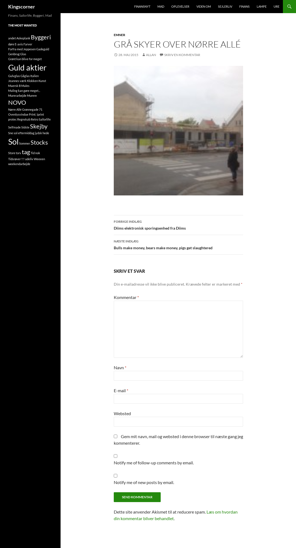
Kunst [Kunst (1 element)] (42, 81)
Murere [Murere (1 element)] (32, 95)
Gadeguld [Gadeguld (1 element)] (42, 49)
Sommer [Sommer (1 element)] (24, 143)
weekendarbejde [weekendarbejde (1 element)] (19, 164)
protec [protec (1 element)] (12, 119)
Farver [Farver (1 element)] (27, 44)
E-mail (121, 390)
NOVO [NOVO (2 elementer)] (17, 102)
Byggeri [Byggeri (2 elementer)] (41, 37)
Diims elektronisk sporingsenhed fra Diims (178, 224)
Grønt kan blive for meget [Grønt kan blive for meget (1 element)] (25, 59)
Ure (276, 6)
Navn (120, 367)
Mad (160, 6)
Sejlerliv (225, 6)
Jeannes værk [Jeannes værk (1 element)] (17, 81)
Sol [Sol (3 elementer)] (13, 141)
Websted (122, 413)
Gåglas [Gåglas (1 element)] (25, 76)
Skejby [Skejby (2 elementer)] (38, 126)
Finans (244, 6)
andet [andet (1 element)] (12, 38)
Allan (151, 55)
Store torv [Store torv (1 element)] (14, 153)
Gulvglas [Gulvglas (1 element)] (14, 76)
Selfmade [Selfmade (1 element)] (14, 127)
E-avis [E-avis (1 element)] (19, 44)
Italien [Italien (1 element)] (34, 76)
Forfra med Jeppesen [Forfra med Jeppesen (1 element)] (22, 49)
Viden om (203, 6)
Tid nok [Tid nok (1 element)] (35, 153)
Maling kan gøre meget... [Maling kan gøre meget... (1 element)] (24, 90)
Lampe (262, 6)
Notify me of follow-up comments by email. (154, 462)
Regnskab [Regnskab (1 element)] (23, 119)
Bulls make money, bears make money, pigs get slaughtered (178, 244)
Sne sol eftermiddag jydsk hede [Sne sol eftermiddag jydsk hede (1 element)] (28, 133)
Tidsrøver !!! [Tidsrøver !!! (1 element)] (16, 159)
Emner (119, 35)
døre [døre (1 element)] (11, 44)
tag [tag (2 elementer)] (26, 152)
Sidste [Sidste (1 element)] (25, 127)
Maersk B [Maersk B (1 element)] (14, 85)
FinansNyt (142, 6)
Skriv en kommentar (182, 55)
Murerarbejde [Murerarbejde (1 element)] (17, 95)
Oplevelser (180, 6)
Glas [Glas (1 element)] (23, 54)
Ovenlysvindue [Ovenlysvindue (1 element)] (18, 114)
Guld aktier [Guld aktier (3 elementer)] (27, 67)
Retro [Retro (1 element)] (34, 119)
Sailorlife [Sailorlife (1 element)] (45, 119)
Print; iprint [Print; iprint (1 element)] (36, 114)
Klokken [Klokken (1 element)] (32, 81)
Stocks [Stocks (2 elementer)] (39, 142)
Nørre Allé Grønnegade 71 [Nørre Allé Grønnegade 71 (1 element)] (25, 109)
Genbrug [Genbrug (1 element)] (14, 54)
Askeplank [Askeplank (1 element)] (23, 38)
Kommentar (126, 297)
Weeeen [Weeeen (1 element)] (39, 159)
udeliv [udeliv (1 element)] (29, 159)
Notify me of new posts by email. (144, 482)
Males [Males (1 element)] (25, 85)
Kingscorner (21, 7)
